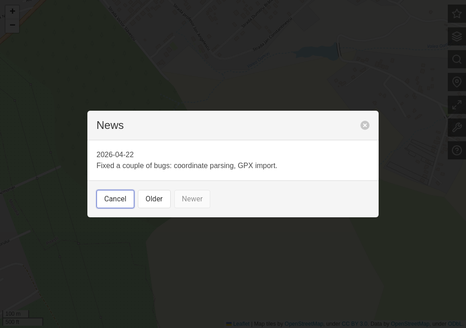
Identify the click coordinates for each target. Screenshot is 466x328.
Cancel (115, 199)
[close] (365, 125)
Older (154, 199)
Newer (192, 199)
